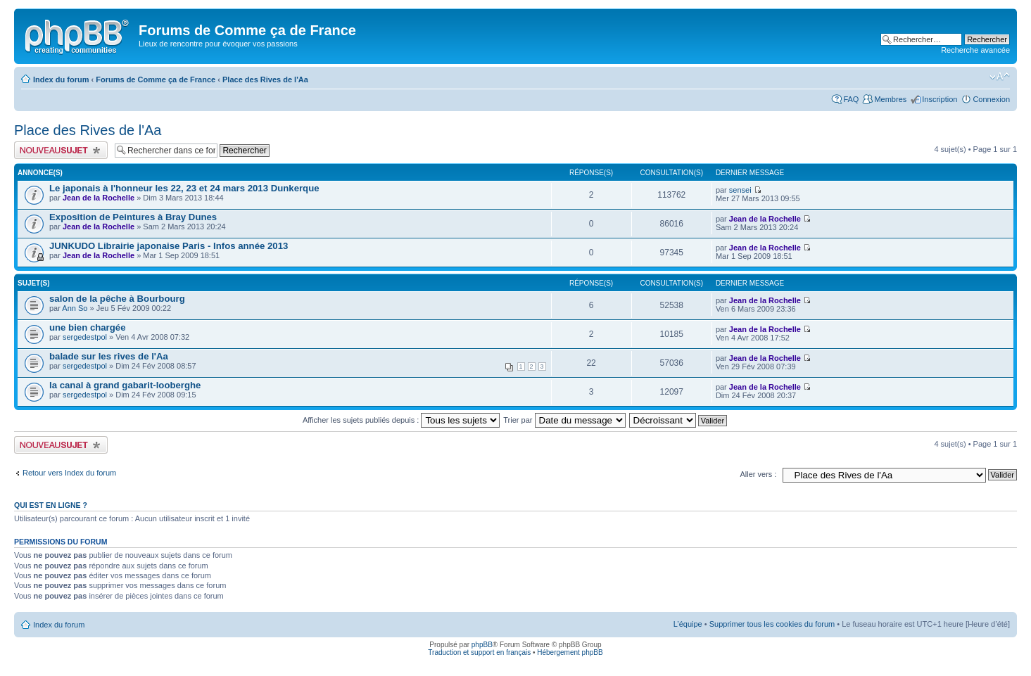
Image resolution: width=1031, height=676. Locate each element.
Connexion (991, 99)
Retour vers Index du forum (69, 472)
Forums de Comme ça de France (155, 79)
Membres (890, 99)
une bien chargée (87, 327)
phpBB (482, 645)
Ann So (74, 308)
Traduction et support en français (479, 652)
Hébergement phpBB (569, 652)
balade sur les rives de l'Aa (108, 356)
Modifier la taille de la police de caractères (999, 76)
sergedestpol (85, 337)
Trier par (564, 420)
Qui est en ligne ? (50, 505)
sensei (740, 190)
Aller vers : (758, 474)
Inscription (939, 99)
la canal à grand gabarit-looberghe (125, 385)
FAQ (851, 99)
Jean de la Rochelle (98, 197)
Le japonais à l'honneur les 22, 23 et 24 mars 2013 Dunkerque (184, 188)
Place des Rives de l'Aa (265, 79)
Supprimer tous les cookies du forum (772, 624)
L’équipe (687, 624)
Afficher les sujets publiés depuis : (401, 420)
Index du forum (61, 79)
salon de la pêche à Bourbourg (117, 298)
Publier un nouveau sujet (61, 150)
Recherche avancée (975, 50)
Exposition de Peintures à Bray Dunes (133, 217)
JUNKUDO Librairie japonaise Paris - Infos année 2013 (168, 246)
